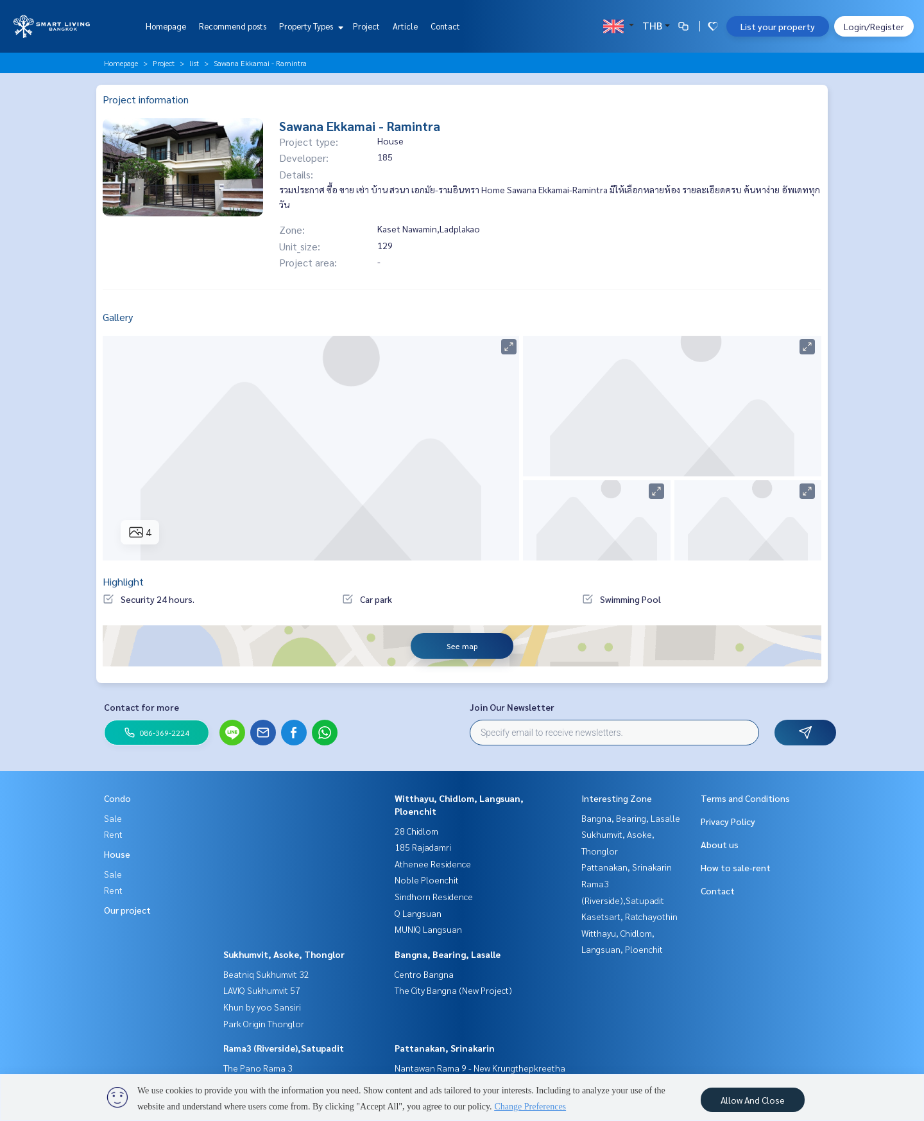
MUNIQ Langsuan (428, 929)
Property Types (309, 26)
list (194, 63)
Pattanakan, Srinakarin (445, 1048)
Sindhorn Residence (434, 896)
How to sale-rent (736, 867)
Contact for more (141, 707)
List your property (777, 26)
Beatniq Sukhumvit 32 (266, 974)
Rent (113, 834)
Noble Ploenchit (427, 879)
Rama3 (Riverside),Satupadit (283, 1048)
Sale (113, 818)
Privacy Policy (728, 821)
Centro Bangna (424, 974)
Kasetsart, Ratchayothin (629, 916)
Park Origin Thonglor (263, 1023)
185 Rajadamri (423, 847)
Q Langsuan (418, 913)
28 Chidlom (416, 831)
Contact (445, 26)
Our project (127, 910)
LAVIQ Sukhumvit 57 (261, 990)
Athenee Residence (433, 863)
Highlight (123, 581)
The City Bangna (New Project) (453, 990)
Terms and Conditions (745, 798)
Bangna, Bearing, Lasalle (448, 954)
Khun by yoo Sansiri (262, 1006)
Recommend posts (232, 26)
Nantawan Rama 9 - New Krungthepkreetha (480, 1067)
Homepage (166, 26)
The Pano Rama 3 (258, 1067)
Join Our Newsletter (512, 707)
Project (366, 26)
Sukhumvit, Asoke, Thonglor (284, 954)
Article (405, 26)
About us (720, 844)
